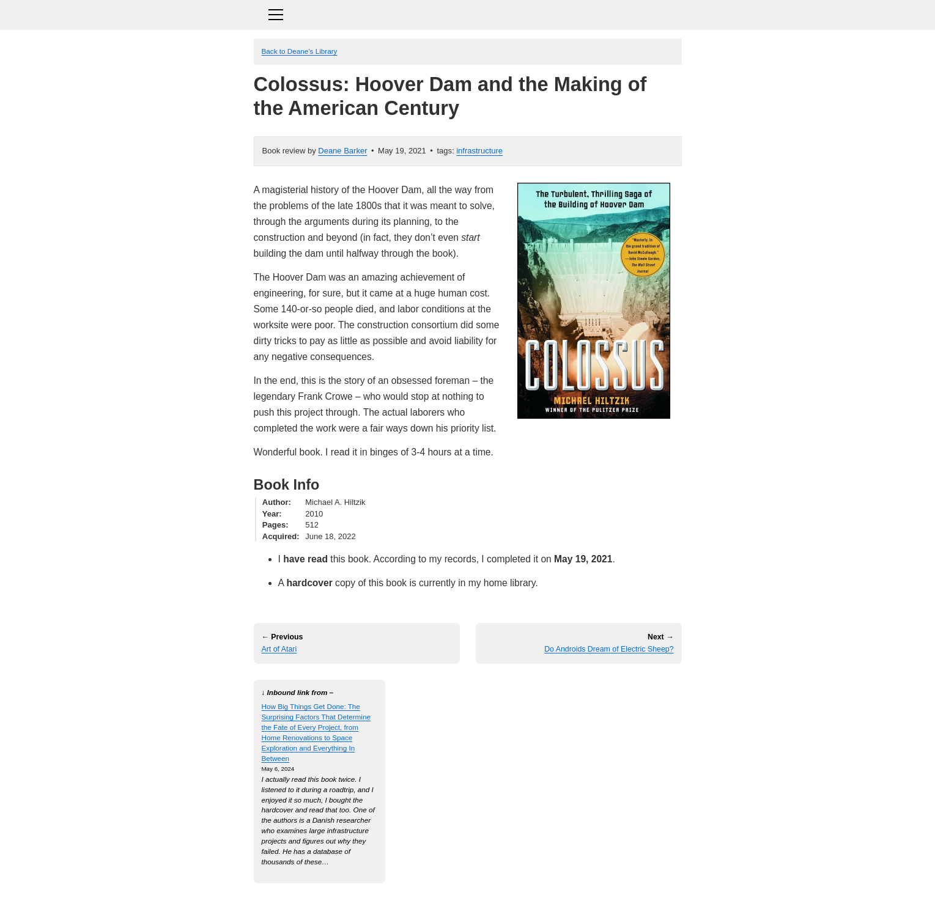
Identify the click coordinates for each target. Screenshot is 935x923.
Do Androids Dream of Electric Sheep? (608, 649)
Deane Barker (342, 150)
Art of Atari (279, 649)
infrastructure (479, 150)
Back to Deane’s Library (300, 51)
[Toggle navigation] (468, 13)
